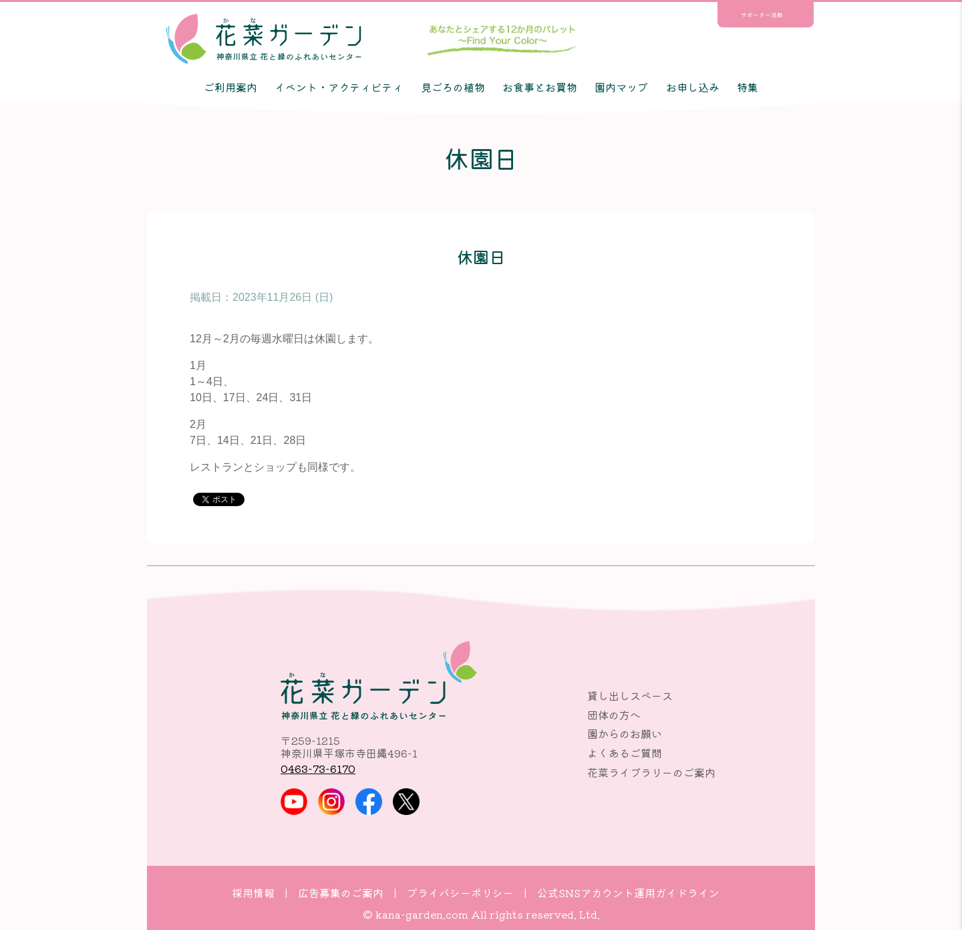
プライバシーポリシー (460, 893)
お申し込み (692, 87)
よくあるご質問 (624, 753)
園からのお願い (624, 733)
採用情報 (253, 893)
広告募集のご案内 (340, 893)
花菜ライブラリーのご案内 (651, 772)
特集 (747, 87)
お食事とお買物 (539, 87)
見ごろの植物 (453, 87)
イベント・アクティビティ (339, 87)
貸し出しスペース (630, 695)
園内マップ (621, 87)
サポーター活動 (762, 15)
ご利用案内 (230, 87)
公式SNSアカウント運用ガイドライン (628, 893)
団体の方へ (614, 715)
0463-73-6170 (318, 768)
